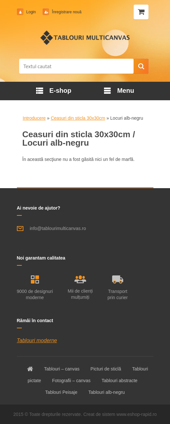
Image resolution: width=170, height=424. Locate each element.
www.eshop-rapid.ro (136, 414)
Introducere (34, 118)
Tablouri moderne (37, 340)
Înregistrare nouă (66, 12)
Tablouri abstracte (119, 380)
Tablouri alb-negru (106, 392)
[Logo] (85, 37)
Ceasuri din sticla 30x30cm (78, 118)
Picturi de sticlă (105, 368)
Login (31, 12)
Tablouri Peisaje (61, 392)
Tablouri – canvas (61, 368)
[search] (141, 66)
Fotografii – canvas (71, 380)
